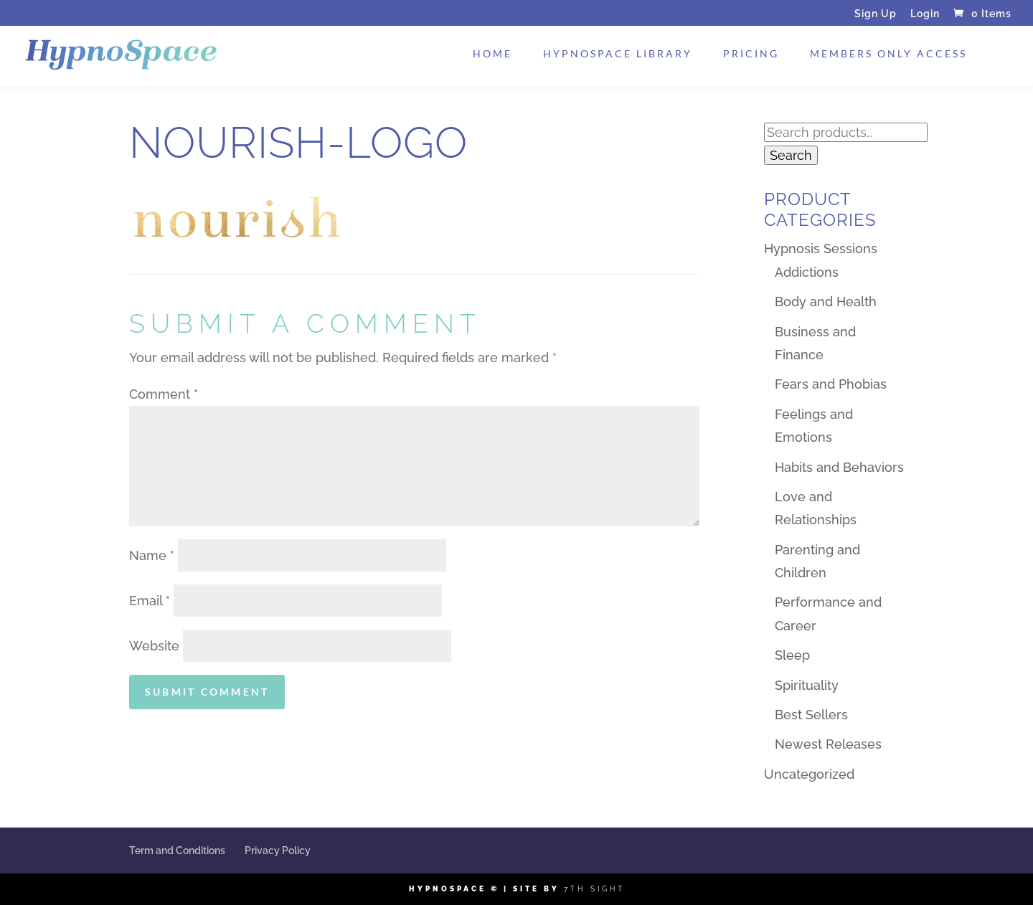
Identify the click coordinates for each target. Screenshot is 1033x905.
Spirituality (807, 685)
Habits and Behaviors (839, 467)
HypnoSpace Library (617, 54)
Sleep (792, 655)
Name (151, 555)
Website (154, 645)
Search (791, 155)
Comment (163, 394)
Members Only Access (888, 54)
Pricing (751, 54)
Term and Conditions (177, 850)
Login (925, 14)
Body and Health (826, 301)
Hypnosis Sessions (820, 248)
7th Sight (594, 889)
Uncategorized (809, 774)
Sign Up (875, 14)
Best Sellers (811, 714)
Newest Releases (828, 744)
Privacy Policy (278, 850)
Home (492, 54)
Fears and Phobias (831, 384)
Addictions (807, 272)
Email (149, 600)
